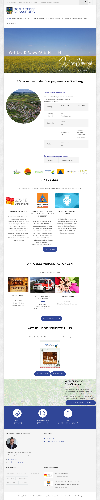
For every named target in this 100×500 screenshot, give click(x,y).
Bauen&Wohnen (76, 18)
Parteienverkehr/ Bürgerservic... (51, 2)
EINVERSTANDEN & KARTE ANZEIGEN (80, 402)
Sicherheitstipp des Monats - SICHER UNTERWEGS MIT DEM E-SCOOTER (42, 214)
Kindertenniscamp (67, 296)
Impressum (50, 438)
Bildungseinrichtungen (59, 18)
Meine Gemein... (12, 482)
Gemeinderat (34, 474)
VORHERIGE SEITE (42, 374)
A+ (81, 2)
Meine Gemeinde (18, 18)
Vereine (85, 18)
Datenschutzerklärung (75, 496)
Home (9, 18)
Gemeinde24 (34, 496)
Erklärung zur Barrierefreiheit (56, 441)
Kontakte (10, 474)
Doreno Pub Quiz (18, 295)
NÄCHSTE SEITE (58, 374)
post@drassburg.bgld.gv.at (29, 2)
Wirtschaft (11, 23)
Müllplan (24, 482)
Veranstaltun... (22, 474)
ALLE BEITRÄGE (50, 249)
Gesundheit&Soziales (41, 18)
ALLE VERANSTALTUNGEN (51, 318)
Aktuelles (28, 18)
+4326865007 (13, 2)
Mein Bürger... (22, 478)
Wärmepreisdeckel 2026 (18, 211)
